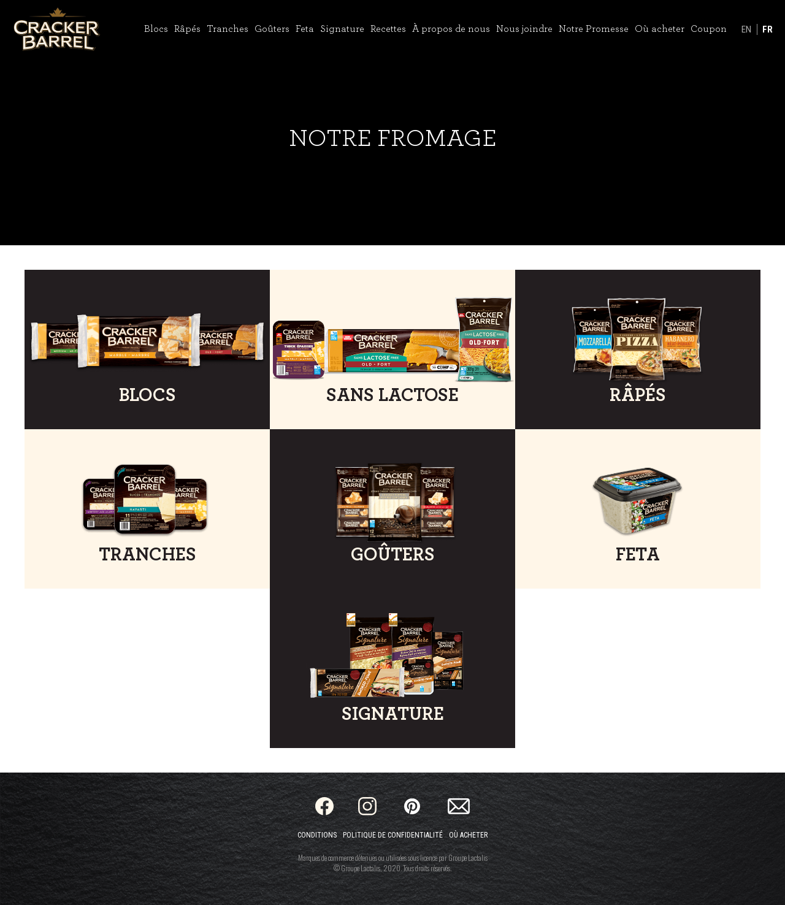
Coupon (709, 29)
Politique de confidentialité (393, 835)
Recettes (388, 29)
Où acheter (659, 29)
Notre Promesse (594, 29)
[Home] (56, 29)
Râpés (187, 29)
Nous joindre (524, 29)
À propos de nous (451, 29)
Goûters (272, 29)
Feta (305, 29)
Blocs (156, 29)
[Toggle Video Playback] (20, 225)
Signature (342, 29)
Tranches (227, 29)
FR (767, 29)
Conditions (317, 835)
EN (746, 29)
